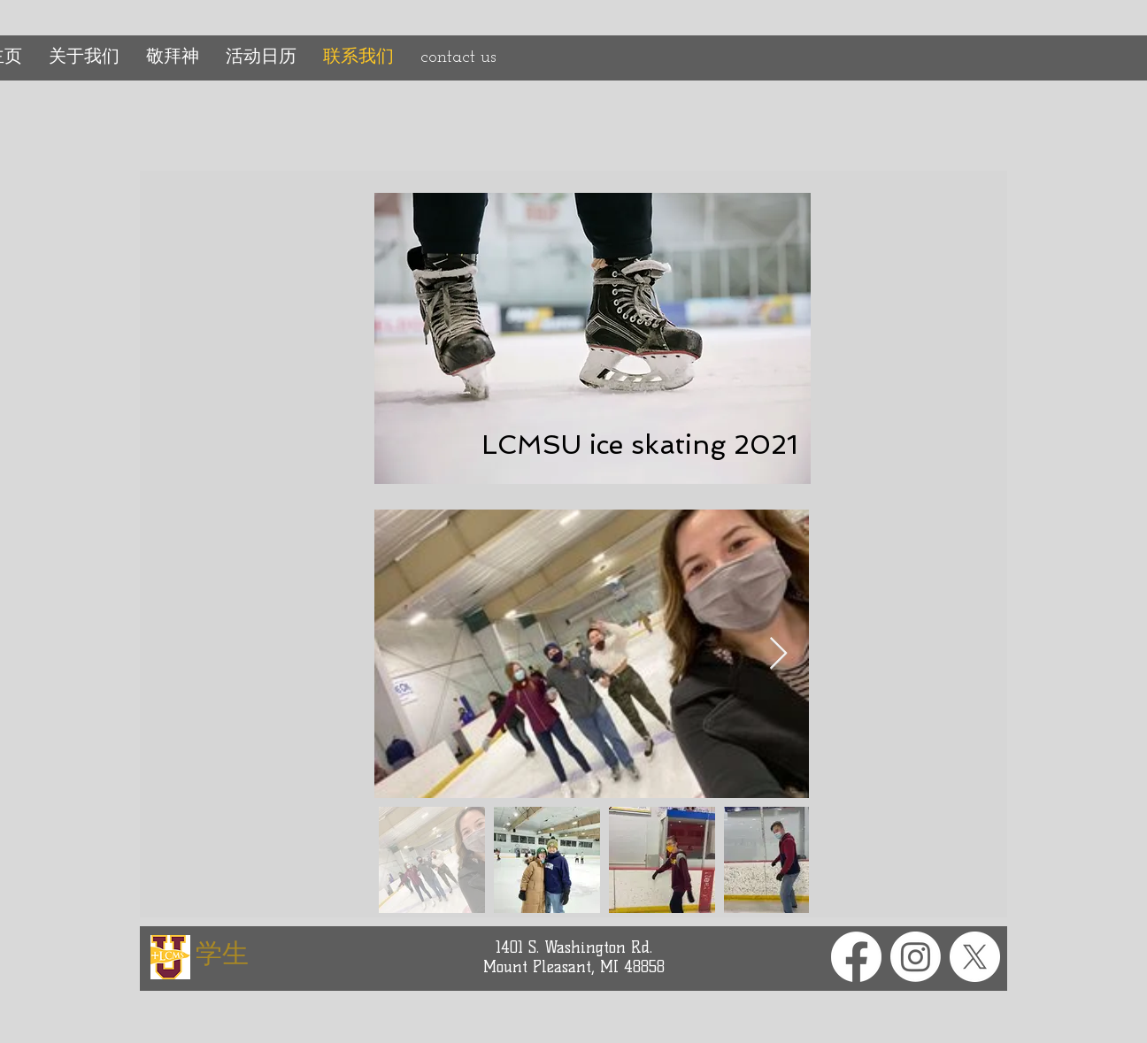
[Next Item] (778, 654)
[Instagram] (915, 957)
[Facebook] (856, 957)
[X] (975, 957)
